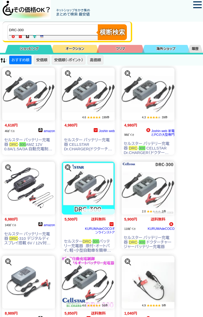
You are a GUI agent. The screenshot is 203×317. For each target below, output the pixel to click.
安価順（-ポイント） (68, 60)
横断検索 (112, 32)
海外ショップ (166, 49)
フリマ (120, 49)
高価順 (95, 60)
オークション (75, 49)
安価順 (41, 60)
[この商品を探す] (8, 74)
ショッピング (29, 49)
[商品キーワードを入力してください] (54, 30)
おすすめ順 (20, 60)
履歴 (195, 49)
